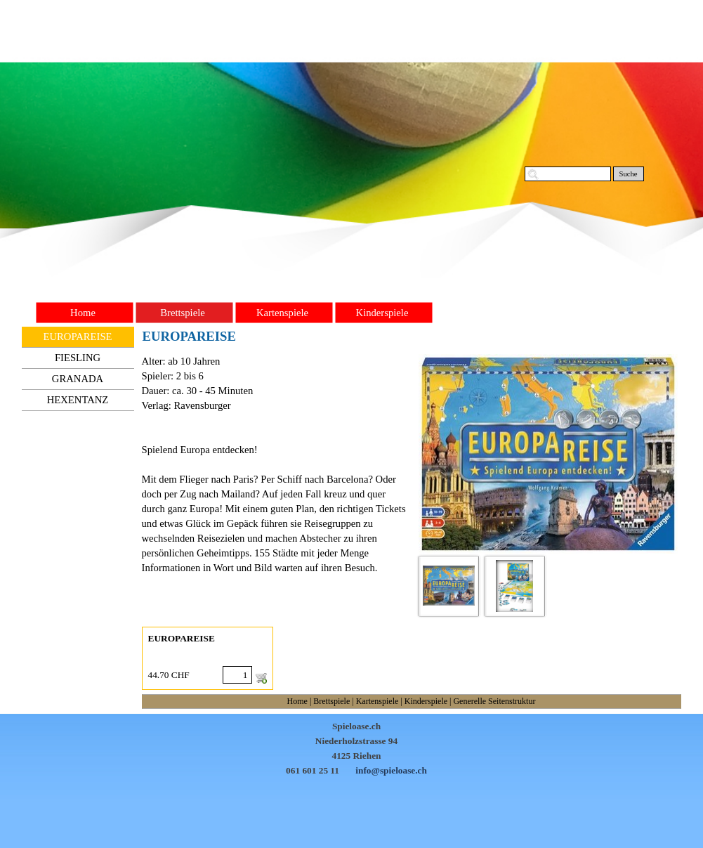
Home (297, 701)
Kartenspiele (377, 701)
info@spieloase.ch (391, 770)
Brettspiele (331, 701)
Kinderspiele (426, 701)
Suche (628, 174)
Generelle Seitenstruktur (494, 701)
